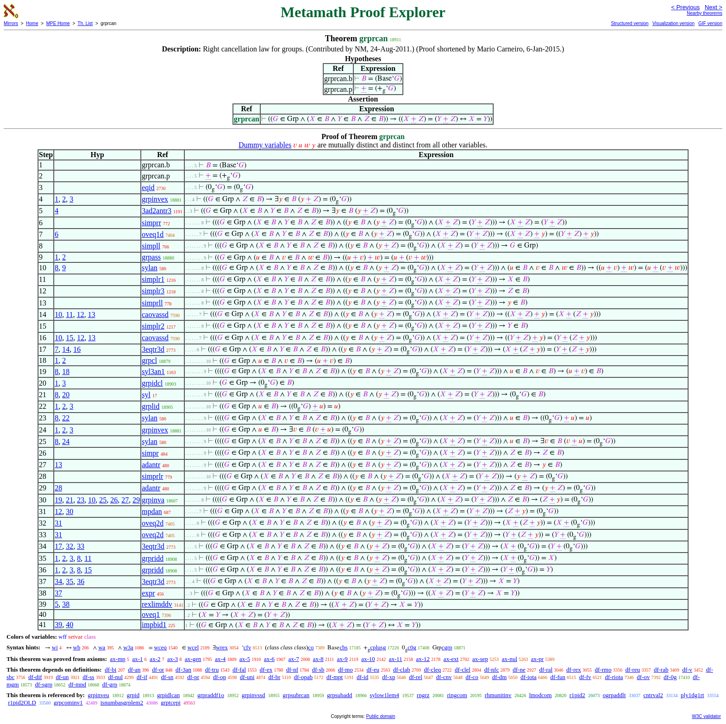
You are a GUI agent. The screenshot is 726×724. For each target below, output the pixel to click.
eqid (148, 187)
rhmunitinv (498, 695)
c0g (411, 647)
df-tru (212, 669)
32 (69, 546)
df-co (471, 676)
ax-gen (193, 658)
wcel (193, 647)
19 (58, 500)
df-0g (669, 676)
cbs (343, 647)
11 (69, 314)
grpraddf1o (210, 695)
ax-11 (395, 658)
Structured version (629, 23)
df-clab (401, 669)
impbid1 (154, 625)
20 (65, 395)
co (310, 647)
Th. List (85, 23)
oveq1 (151, 614)
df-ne (519, 669)
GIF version (710, 23)
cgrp (447, 647)
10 (58, 314)
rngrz (423, 695)
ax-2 (155, 658)
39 (58, 625)
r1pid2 (577, 695)
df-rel (415, 676)
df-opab (303, 676)
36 (80, 581)
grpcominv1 (68, 702)
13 (91, 314)
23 (80, 500)
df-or (158, 669)
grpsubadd (339, 695)
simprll (152, 303)
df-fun (558, 676)
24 (65, 441)
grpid (133, 695)
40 (69, 625)
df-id (362, 676)
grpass (151, 257)
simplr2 (153, 326)
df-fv (585, 676)
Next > (713, 7)
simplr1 (153, 279)
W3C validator (706, 716)
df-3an (183, 669)
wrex (222, 647)
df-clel (462, 669)
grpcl (149, 360)
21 (69, 500)
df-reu (632, 669)
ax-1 (137, 658)
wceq (160, 647)
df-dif (35, 676)
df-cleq (432, 669)
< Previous (685, 7)
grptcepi (171, 702)
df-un (62, 676)
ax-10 (368, 658)
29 (136, 500)
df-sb (318, 669)
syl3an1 (153, 371)
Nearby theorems (704, 13)
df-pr (193, 676)
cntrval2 (653, 695)
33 (80, 546)
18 (65, 371)
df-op (219, 676)
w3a (128, 647)
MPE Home (58, 23)
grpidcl (152, 383)
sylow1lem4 (385, 695)
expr (148, 593)
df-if (142, 676)
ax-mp (117, 658)
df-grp (110, 684)
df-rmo (603, 669)
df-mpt (334, 676)
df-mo (345, 669)
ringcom (457, 695)
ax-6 (269, 658)
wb (77, 647)
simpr (150, 453)
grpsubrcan (296, 695)
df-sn (167, 676)
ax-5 (244, 658)
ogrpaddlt (614, 695)
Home (32, 23)
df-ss (88, 676)
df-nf (292, 669)
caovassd (155, 314)
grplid (150, 406)
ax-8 (318, 658)
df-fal (239, 669)
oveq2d (152, 523)
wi (55, 647)
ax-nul (509, 658)
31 (58, 523)
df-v (687, 669)
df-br (274, 676)
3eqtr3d (153, 349)
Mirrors (11, 23)
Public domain (380, 716)
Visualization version (673, 23)
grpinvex (155, 199)
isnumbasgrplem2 (121, 702)
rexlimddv (157, 604)
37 (58, 593)
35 (69, 581)
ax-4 (220, 658)
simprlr (152, 476)
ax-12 (423, 658)
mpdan (152, 511)
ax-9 (342, 658)
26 (114, 500)
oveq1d (152, 234)
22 (65, 418)
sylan (149, 268)
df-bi (110, 669)
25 (102, 500)
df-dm (499, 676)
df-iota (528, 676)
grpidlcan (168, 695)
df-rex (573, 669)
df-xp (388, 676)
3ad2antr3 (156, 211)
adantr (151, 465)
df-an (134, 669)
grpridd (152, 558)
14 (65, 349)
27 (125, 500)
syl (146, 395)
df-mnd (77, 684)
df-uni (247, 676)
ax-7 (293, 658)
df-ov (643, 676)
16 (77, 349)
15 (69, 338)
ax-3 (172, 658)
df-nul (115, 676)
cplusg (378, 647)
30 (69, 511)
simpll (151, 246)
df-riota (614, 676)
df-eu (373, 669)
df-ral (545, 669)
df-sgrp (43, 684)
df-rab (661, 669)
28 (58, 488)
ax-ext (451, 658)
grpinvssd (253, 695)
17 (58, 546)
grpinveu (98, 695)
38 (65, 604)
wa (101, 647)
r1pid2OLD (22, 702)
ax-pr (537, 658)
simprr (151, 223)
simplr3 (153, 291)
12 (80, 314)
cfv (247, 647)
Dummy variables (264, 145)
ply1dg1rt (692, 695)
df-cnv (444, 676)
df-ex (266, 669)
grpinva (153, 500)
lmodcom (540, 695)
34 (58, 581)
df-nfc (491, 669)
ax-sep (480, 658)
